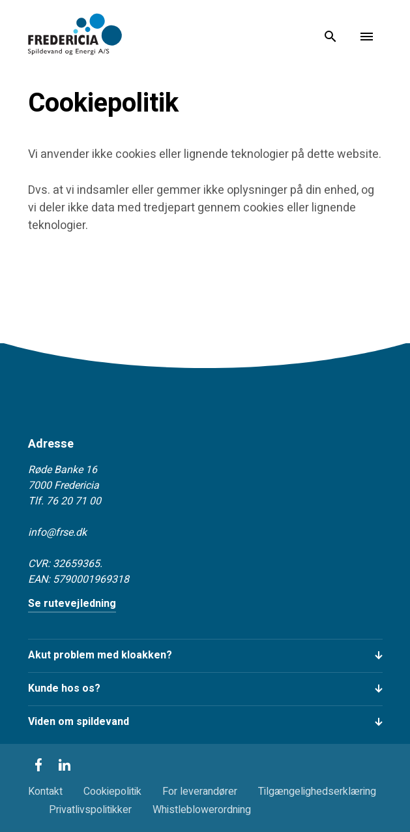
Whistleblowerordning (202, 810)
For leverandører (199, 792)
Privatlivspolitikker (90, 810)
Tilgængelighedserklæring (317, 792)
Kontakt (45, 792)
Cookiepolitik (112, 792)
